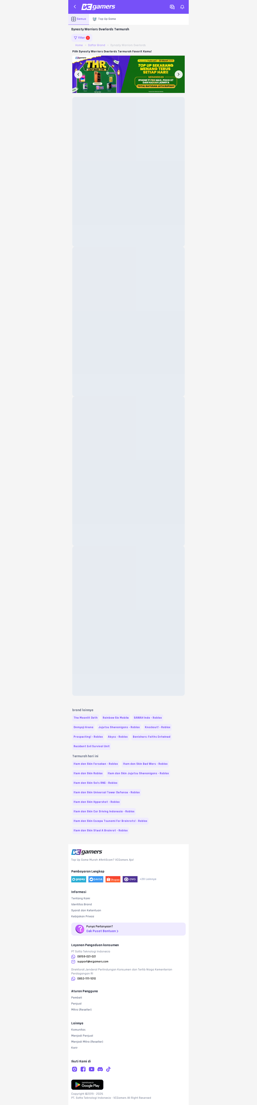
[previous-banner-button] (78, 74)
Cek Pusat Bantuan (102, 931)
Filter (82, 37)
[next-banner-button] (179, 74)
